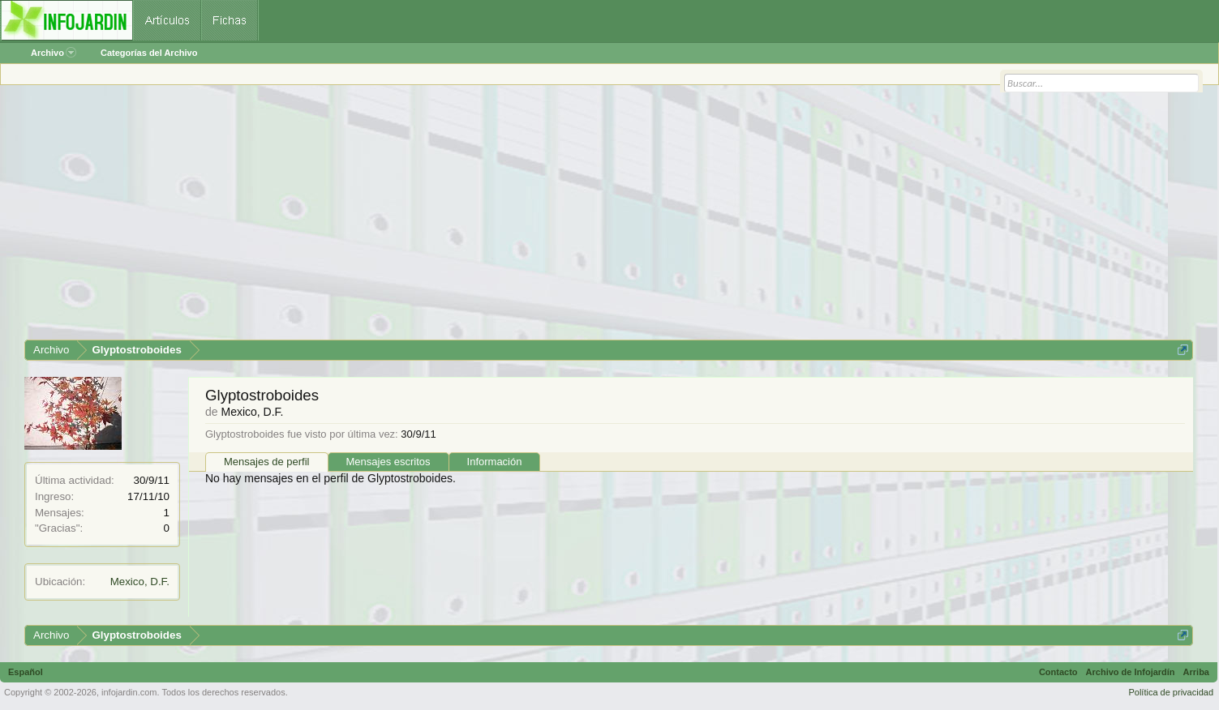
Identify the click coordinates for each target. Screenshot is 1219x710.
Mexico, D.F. (140, 581)
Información (494, 462)
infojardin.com (129, 692)
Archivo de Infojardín (1130, 672)
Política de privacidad (1170, 692)
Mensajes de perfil (267, 462)
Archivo (53, 52)
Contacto (1058, 672)
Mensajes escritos (388, 462)
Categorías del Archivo (149, 53)
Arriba (1196, 672)
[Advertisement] (511, 218)
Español (25, 672)
